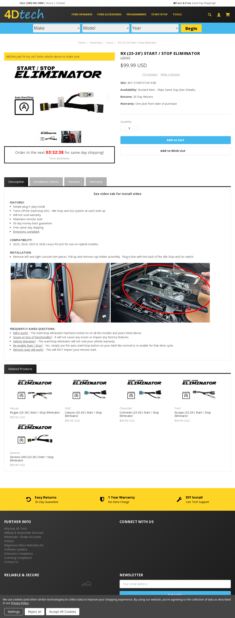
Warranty (96, 182)
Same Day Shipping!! (196, 3)
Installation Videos (46, 182)
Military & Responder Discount (23, 533)
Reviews (74, 182)
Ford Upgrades (83, 14)
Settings (14, 611)
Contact (60, 3)
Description (16, 182)
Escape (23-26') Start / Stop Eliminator (193, 414)
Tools (177, 14)
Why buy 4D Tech (15, 528)
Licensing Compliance (18, 558)
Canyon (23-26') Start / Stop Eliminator (83, 414)
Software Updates (15, 549)
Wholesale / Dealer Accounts (22, 537)
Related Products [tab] (20, 369)
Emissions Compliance (18, 553)
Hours (49, 3)
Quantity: (126, 121)
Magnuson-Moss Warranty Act (23, 545)
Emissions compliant (26, 231)
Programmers (138, 14)
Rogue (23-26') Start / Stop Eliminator (35, 412)
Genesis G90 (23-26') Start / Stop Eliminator (32, 458)
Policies (9, 541)
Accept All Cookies (62, 611)
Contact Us (11, 562)
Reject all (34, 611)
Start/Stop (161, 14)
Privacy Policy (19, 603)
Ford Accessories (111, 14)
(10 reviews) (150, 74)
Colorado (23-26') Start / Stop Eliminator (139, 414)
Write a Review (170, 74)
